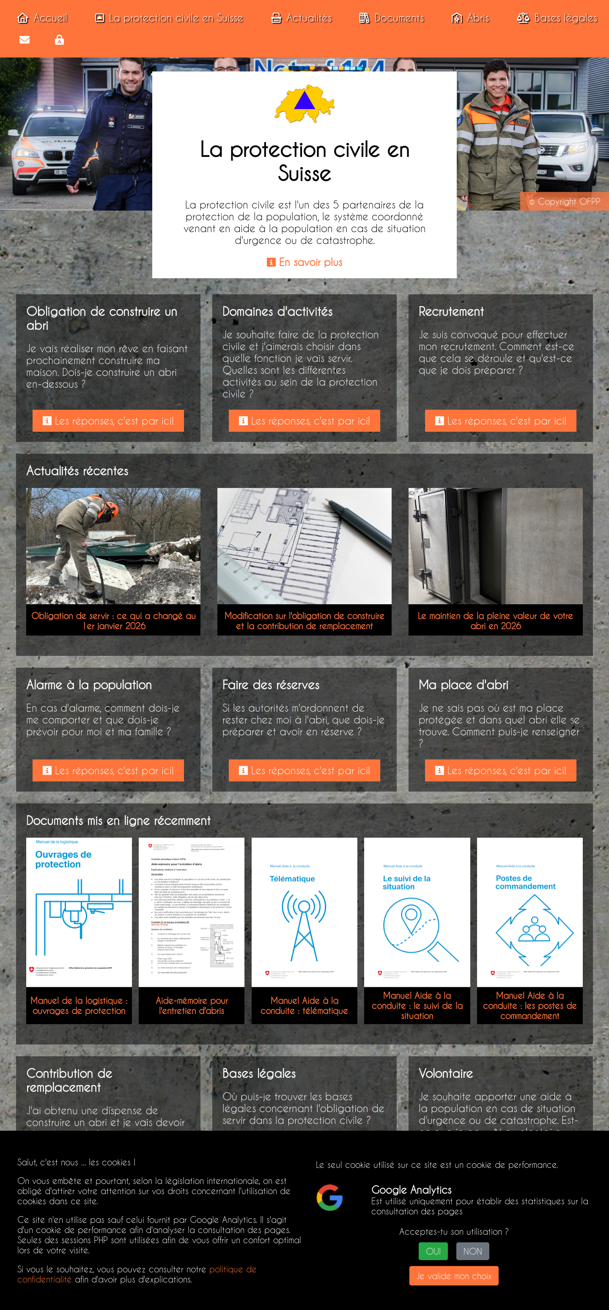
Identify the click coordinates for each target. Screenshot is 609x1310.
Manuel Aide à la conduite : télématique (304, 1005)
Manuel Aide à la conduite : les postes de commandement (530, 1005)
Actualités (299, 18)
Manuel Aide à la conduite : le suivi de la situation (417, 1005)
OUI (433, 1251)
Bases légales (554, 18)
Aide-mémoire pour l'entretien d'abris (192, 1005)
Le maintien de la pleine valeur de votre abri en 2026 (495, 621)
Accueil (39, 18)
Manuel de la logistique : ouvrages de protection (78, 1005)
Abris (468, 18)
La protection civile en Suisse (166, 18)
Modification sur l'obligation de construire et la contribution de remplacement (304, 621)
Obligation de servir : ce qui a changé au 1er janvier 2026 (113, 621)
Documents (389, 18)
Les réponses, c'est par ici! (108, 421)
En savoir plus (304, 262)
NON (473, 1251)
